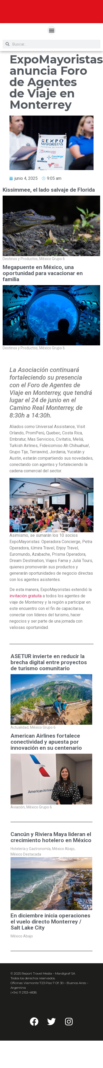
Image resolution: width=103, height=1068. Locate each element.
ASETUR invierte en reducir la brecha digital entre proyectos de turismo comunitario (49, 691)
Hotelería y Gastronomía (31, 878)
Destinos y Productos (20, 288)
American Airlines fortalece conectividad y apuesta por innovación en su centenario (46, 768)
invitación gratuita (25, 625)
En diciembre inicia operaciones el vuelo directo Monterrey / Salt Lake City (50, 954)
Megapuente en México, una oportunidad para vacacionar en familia (43, 300)
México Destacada (26, 883)
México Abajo (63, 878)
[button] (51, 59)
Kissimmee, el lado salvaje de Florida (49, 219)
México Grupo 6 (52, 288)
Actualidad (20, 756)
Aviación (18, 834)
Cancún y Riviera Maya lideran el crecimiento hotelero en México (51, 866)
